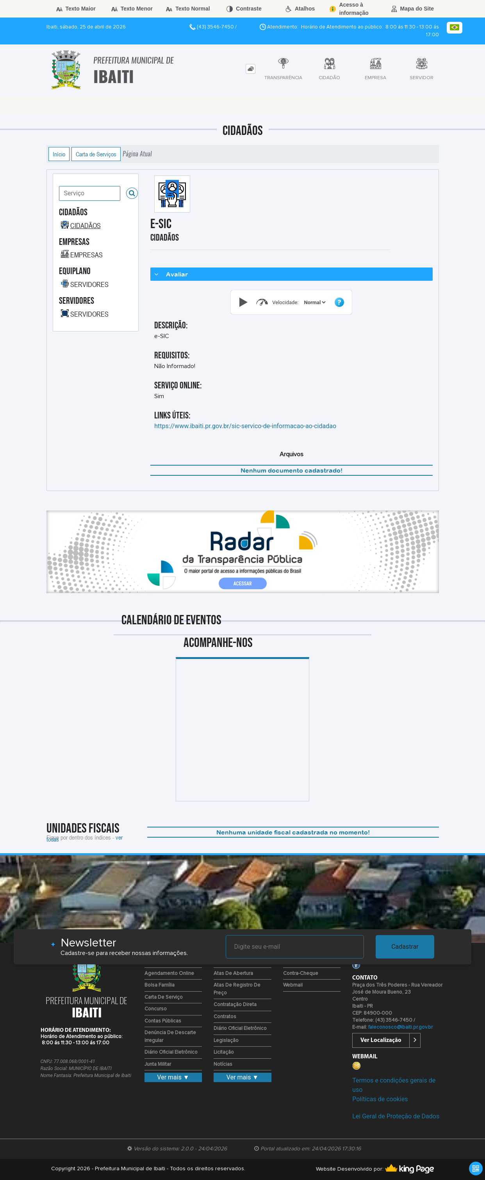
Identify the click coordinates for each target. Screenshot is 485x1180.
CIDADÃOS (85, 225)
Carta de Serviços (96, 154)
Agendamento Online (169, 973)
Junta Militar (157, 1064)
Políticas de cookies (380, 1099)
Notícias (223, 1064)
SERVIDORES (89, 284)
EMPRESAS (86, 254)
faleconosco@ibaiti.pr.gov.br (400, 1027)
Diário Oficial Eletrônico (171, 1052)
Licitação (224, 1052)
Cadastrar (405, 946)
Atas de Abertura (233, 973)
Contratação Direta (235, 1004)
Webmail (293, 985)
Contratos (225, 1016)
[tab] (250, 69)
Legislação (226, 1040)
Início (59, 154)
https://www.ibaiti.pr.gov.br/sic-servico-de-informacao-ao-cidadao (245, 426)
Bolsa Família (159, 985)
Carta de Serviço (163, 997)
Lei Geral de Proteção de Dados (395, 1116)
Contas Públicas (162, 1021)
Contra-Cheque (300, 973)
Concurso (155, 1009)
